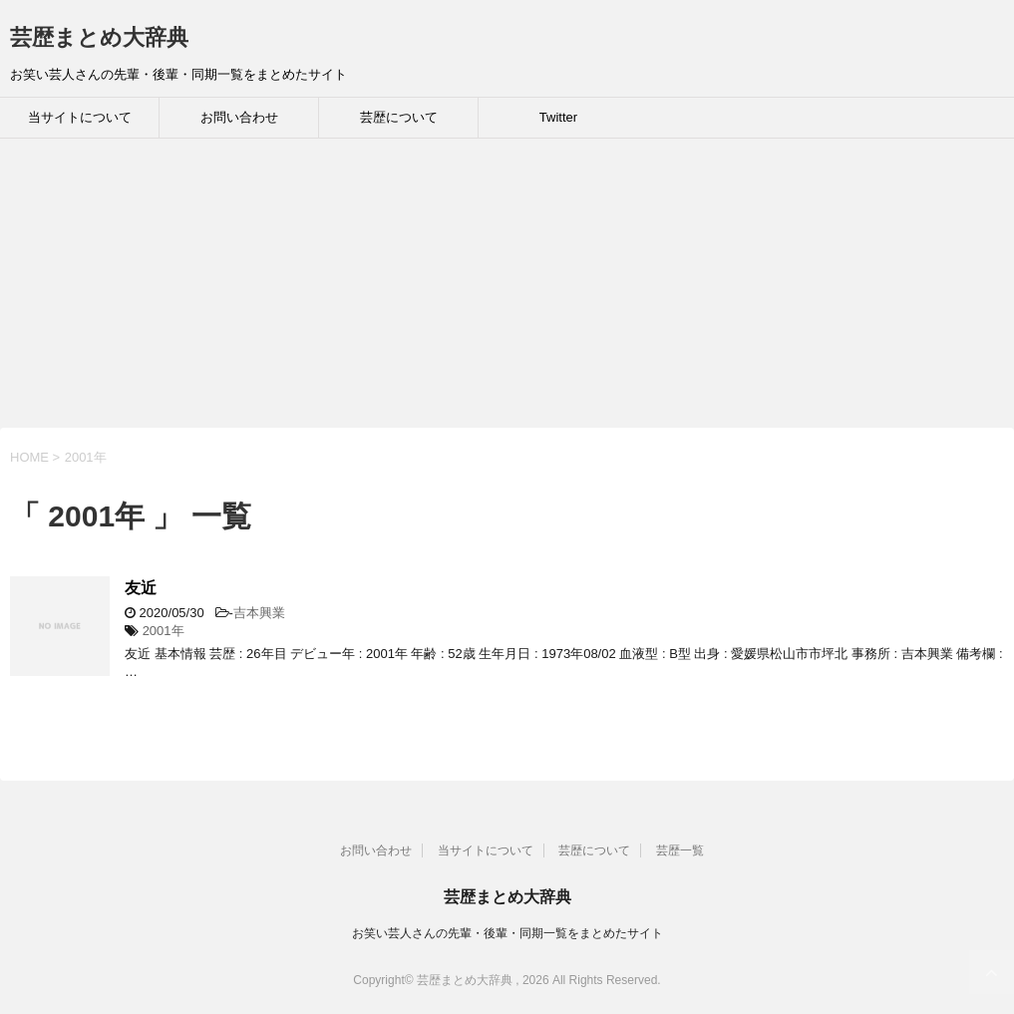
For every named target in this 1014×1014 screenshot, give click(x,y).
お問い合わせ (239, 117)
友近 (141, 587)
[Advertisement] (507, 288)
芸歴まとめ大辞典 (99, 37)
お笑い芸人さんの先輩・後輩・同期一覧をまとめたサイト (507, 933)
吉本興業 (259, 612)
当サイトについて (80, 117)
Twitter (558, 117)
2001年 (163, 630)
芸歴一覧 (680, 850)
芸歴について (399, 117)
